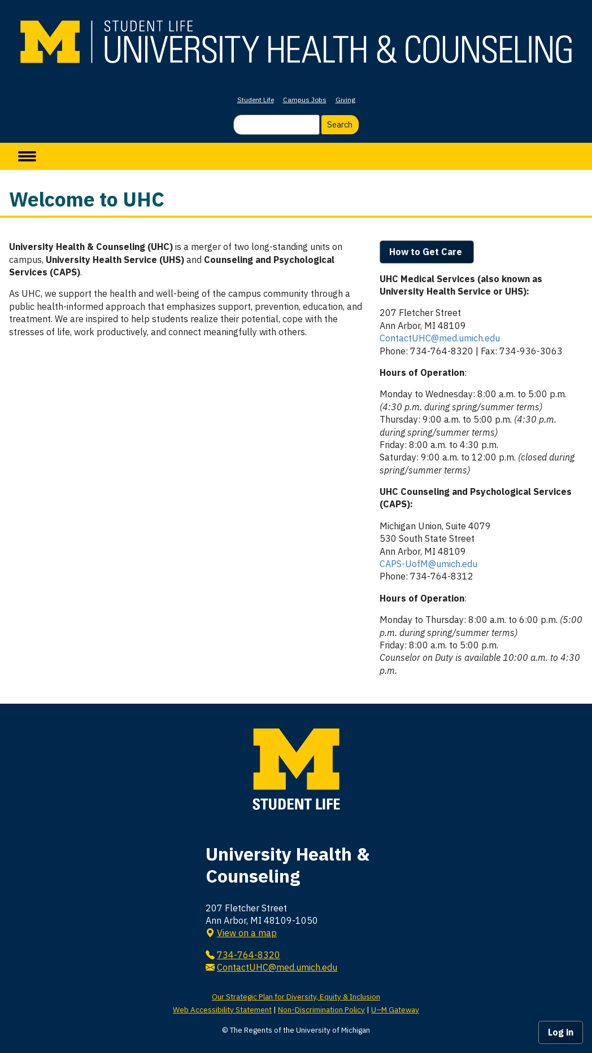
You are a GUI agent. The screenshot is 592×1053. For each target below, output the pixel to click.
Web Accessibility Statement (222, 1009)
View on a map (247, 932)
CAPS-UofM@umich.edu (428, 563)
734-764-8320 (248, 954)
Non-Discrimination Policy (321, 1009)
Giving (345, 99)
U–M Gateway (395, 1009)
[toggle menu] (27, 156)
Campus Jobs (305, 99)
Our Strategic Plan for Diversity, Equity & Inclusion (296, 996)
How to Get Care (426, 251)
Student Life (255, 99)
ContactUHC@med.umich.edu (440, 338)
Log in (560, 1032)
